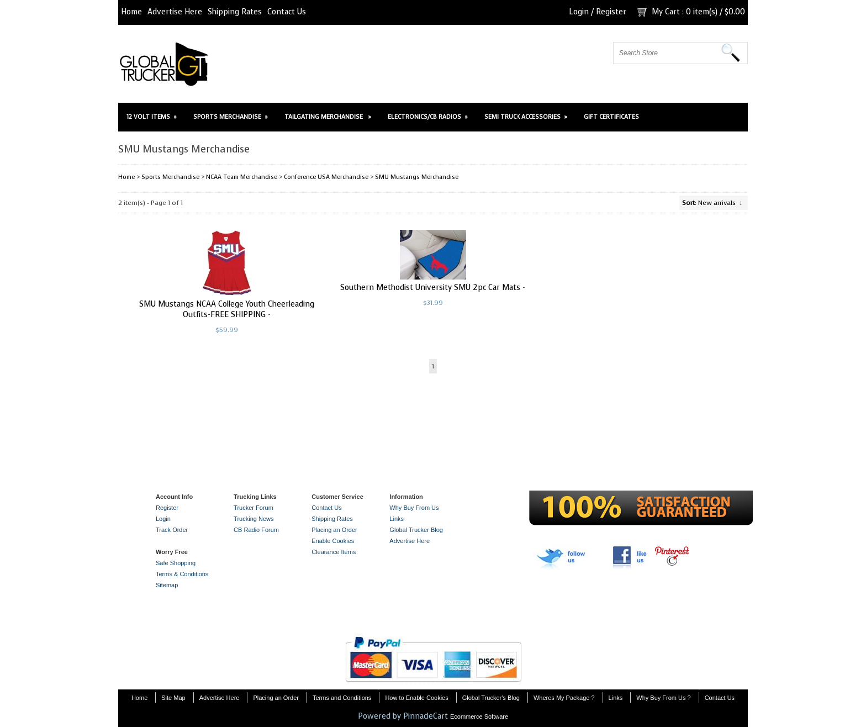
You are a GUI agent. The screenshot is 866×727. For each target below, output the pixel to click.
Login (579, 12)
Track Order (172, 529)
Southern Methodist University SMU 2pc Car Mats (430, 287)
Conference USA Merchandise (326, 177)
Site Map (173, 697)
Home (131, 12)
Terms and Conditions (342, 697)
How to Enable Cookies (416, 697)
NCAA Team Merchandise (241, 177)
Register (611, 12)
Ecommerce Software (479, 716)
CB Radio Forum (256, 529)
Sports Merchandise (230, 117)
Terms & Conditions (182, 574)
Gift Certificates (611, 117)
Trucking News (253, 518)
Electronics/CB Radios (428, 117)
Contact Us (286, 12)
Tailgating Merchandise (327, 117)
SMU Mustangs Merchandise (416, 177)
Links (396, 518)
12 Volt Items (151, 117)
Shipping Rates (235, 12)
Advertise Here (174, 12)
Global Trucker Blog (416, 529)
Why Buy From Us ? (663, 697)
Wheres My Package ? (564, 697)
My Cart (666, 12)
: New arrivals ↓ (712, 202)
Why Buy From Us (414, 507)
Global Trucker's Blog (491, 697)
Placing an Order (334, 529)
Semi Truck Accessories (525, 117)
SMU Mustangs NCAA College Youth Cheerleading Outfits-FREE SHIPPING (226, 309)
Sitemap (167, 585)
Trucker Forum (253, 507)
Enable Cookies (332, 541)
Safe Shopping (176, 563)
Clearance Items (333, 552)
